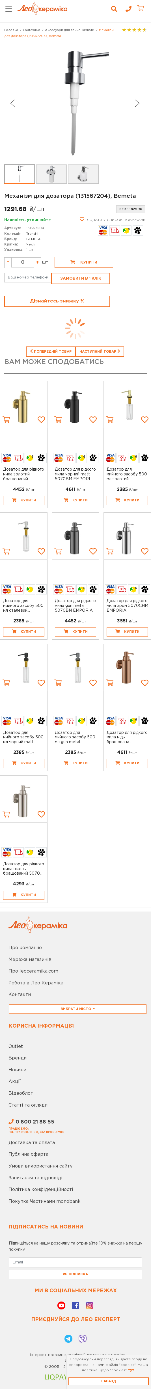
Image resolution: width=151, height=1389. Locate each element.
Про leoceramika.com (33, 971)
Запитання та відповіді (35, 1178)
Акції (14, 1081)
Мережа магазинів (29, 960)
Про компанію (25, 948)
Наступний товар (99, 351)
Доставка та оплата (31, 1143)
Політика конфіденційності (40, 1190)
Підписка (75, 1274)
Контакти (19, 995)
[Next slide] (137, 103)
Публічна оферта (28, 1154)
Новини (17, 1070)
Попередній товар (51, 351)
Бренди (17, 1058)
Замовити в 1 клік (80, 278)
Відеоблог (20, 1093)
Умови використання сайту (40, 1166)
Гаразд (108, 1381)
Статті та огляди (28, 1105)
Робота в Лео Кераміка (35, 983)
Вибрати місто (76, 1009)
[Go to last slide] (12, 103)
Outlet (15, 1047)
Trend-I (32, 233)
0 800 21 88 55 (31, 1122)
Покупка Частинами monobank (44, 1201)
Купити (83, 262)
